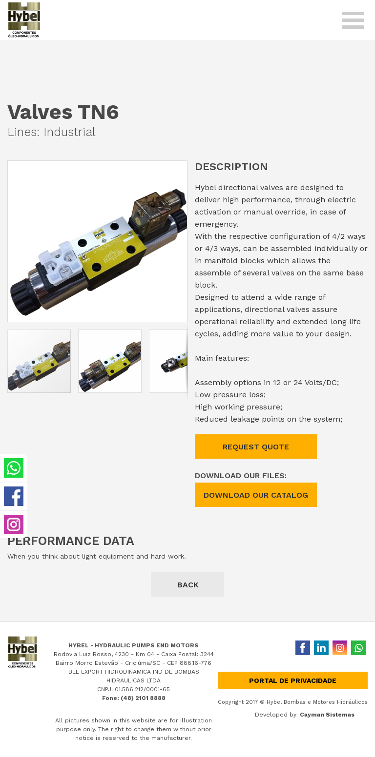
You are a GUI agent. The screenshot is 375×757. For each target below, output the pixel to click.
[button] (178, 169)
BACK (187, 584)
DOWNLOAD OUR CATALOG (256, 495)
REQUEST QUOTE (256, 446)
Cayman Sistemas (327, 714)
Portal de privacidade (292, 680)
